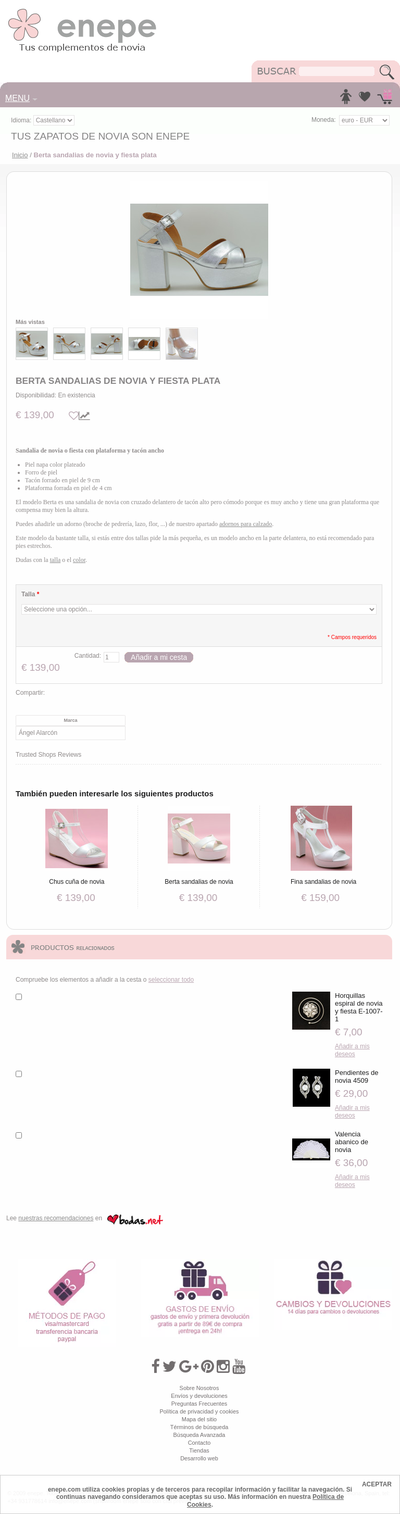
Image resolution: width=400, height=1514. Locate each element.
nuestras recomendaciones (55, 1218)
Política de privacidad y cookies (199, 1411)
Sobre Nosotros (199, 1388)
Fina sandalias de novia (323, 881)
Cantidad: (87, 655)
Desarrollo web (199, 1458)
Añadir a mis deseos (352, 1050)
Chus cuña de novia (76, 881)
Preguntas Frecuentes (199, 1403)
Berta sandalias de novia (199, 881)
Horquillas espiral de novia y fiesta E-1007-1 (359, 1007)
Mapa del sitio (199, 1419)
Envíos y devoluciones (199, 1396)
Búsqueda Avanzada (199, 1435)
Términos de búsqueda (199, 1427)
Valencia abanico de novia (351, 1142)
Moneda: (323, 119)
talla (55, 560)
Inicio (20, 155)
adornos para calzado (245, 524)
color (79, 560)
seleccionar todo (171, 979)
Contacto (199, 1443)
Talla (30, 594)
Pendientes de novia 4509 (357, 1076)
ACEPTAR (377, 1484)
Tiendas (199, 1450)
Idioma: (22, 120)
